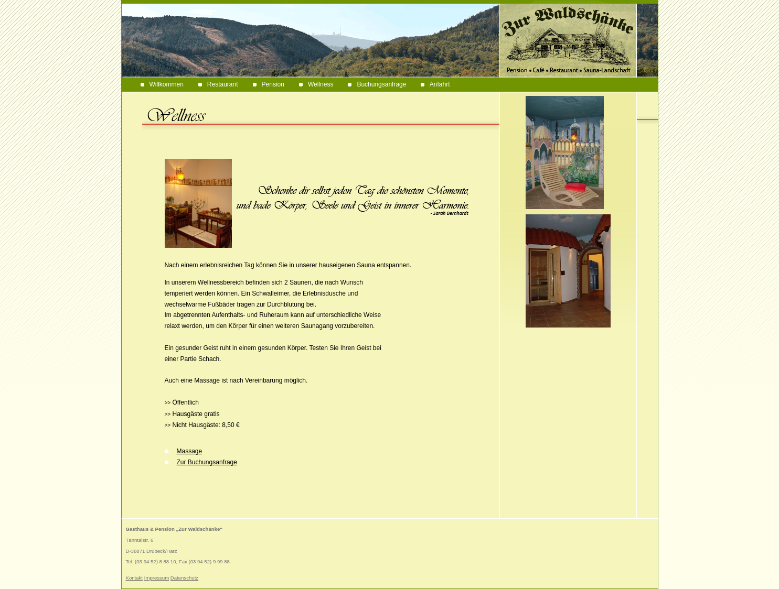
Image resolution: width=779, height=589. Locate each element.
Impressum (156, 578)
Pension (268, 84)
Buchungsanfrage (377, 84)
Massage (183, 451)
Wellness (316, 84)
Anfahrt (435, 84)
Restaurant (218, 84)
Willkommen (162, 84)
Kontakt (134, 578)
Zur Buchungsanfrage (201, 462)
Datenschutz (184, 578)
